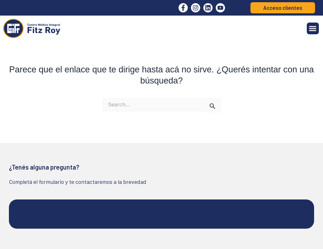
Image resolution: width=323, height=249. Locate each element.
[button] (313, 29)
